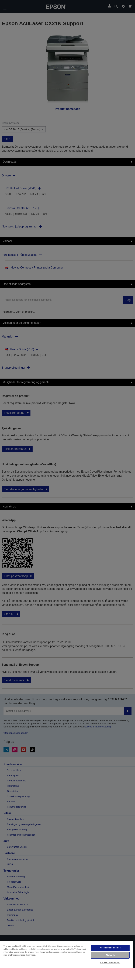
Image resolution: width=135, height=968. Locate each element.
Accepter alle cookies (110, 948)
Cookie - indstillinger (110, 962)
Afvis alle (110, 955)
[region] (66, 954)
